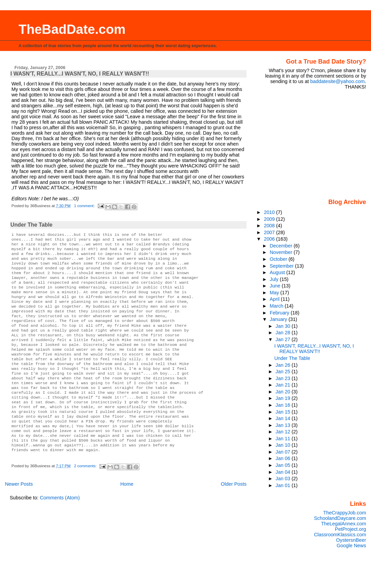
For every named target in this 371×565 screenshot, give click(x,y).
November (282, 252)
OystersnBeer (351, 540)
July (275, 279)
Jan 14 (284, 418)
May (275, 292)
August (278, 272)
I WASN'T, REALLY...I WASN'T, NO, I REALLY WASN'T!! (80, 74)
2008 (270, 225)
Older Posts (234, 516)
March (277, 306)
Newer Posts (19, 516)
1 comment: (85, 206)
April (275, 299)
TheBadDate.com (71, 29)
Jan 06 (284, 458)
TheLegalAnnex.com (343, 523)
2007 (270, 232)
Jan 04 (284, 472)
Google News (351, 545)
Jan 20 (284, 391)
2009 (270, 219)
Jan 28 (284, 332)
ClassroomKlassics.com (340, 534)
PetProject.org (350, 529)
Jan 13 (284, 425)
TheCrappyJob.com (344, 512)
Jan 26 (284, 365)
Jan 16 (284, 405)
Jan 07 (284, 452)
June (276, 285)
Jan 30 (284, 326)
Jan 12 (284, 431)
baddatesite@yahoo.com (337, 81)
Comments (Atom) (60, 530)
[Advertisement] (323, 143)
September (282, 266)
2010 (270, 212)
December (282, 245)
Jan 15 (284, 412)
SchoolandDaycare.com (340, 518)
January (279, 319)
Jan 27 (284, 339)
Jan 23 (284, 378)
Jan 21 (284, 385)
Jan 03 (284, 478)
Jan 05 (284, 465)
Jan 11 (284, 438)
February (280, 312)
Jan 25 (284, 371)
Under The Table (32, 225)
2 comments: (86, 498)
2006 (270, 239)
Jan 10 (284, 445)
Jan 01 (284, 485)
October (279, 259)
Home (126, 516)
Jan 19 (284, 398)
